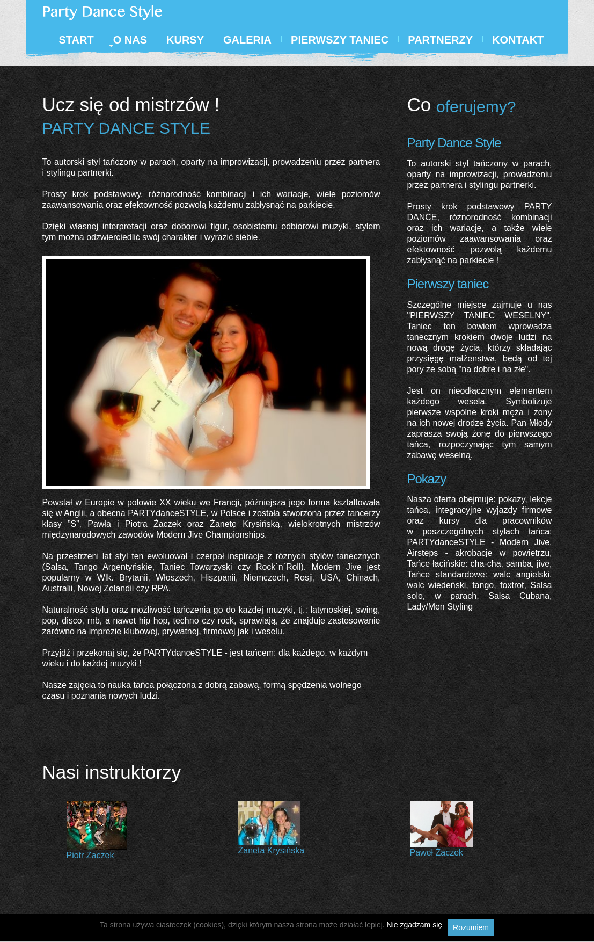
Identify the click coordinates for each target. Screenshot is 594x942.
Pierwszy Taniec (339, 40)
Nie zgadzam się (415, 925)
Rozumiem (471, 927)
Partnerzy (440, 40)
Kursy (185, 40)
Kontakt (518, 40)
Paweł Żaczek (437, 852)
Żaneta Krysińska (271, 850)
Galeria (247, 40)
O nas (130, 40)
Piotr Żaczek (90, 855)
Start (76, 40)
